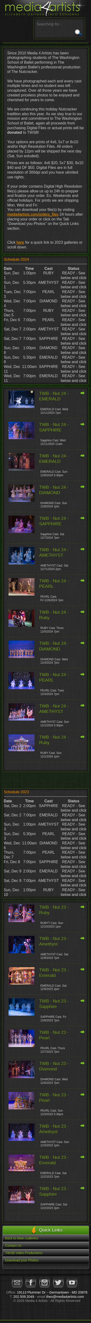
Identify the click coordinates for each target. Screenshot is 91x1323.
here (20, 242)
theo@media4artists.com (65, 1297)
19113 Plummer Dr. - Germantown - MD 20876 (52, 1292)
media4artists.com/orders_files (33, 214)
